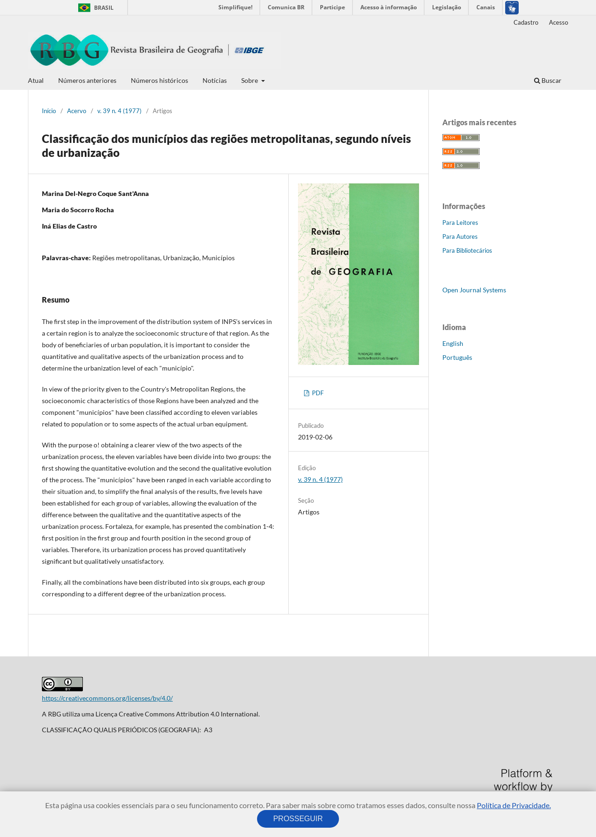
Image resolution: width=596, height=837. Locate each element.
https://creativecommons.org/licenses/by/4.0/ (107, 698)
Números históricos (159, 80)
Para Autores (460, 236)
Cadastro (526, 22)
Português (457, 357)
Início (49, 111)
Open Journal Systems (474, 290)
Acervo (76, 111)
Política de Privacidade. (514, 805)
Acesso (558, 22)
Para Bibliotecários (467, 250)
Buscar (548, 80)
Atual (36, 80)
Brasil (94, 8)
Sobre (250, 80)
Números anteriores (87, 80)
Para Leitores (460, 222)
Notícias (215, 80)
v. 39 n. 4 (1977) (119, 111)
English (452, 343)
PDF (317, 393)
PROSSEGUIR (298, 819)
